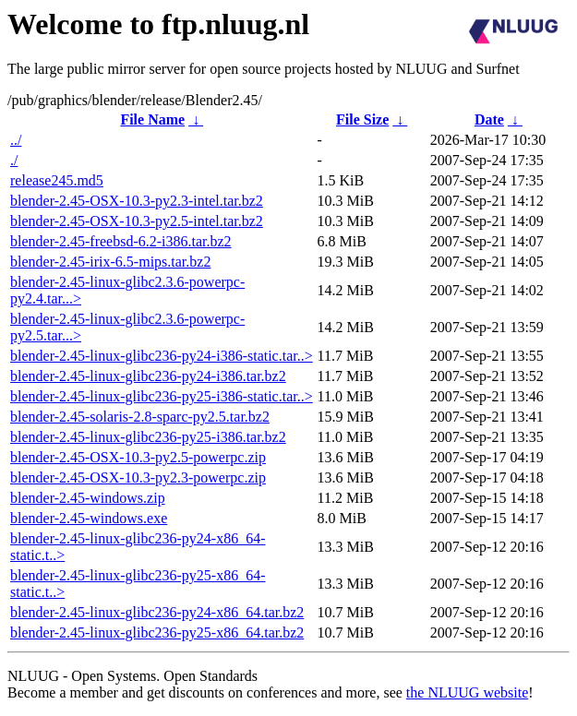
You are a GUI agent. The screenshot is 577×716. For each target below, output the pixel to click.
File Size (362, 119)
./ (14, 160)
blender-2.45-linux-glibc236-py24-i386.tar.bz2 (148, 376)
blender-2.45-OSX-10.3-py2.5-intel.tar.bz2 (136, 221)
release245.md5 (56, 180)
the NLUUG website (467, 692)
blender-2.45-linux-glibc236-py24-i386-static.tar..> (161, 356)
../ (15, 140)
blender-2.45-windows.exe (88, 518)
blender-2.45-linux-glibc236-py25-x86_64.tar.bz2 (157, 632)
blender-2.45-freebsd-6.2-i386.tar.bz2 (121, 241)
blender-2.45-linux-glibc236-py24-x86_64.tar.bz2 (157, 612)
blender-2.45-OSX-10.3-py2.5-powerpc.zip (138, 457)
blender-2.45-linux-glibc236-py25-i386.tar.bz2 (148, 437)
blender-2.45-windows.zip (87, 498)
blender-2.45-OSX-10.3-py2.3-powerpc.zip (138, 477)
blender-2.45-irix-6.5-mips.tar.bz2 (110, 261)
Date (489, 119)
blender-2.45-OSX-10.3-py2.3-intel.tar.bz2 (136, 201)
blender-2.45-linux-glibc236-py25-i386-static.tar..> (161, 396)
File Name (152, 119)
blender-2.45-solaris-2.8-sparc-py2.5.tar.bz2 (140, 416)
